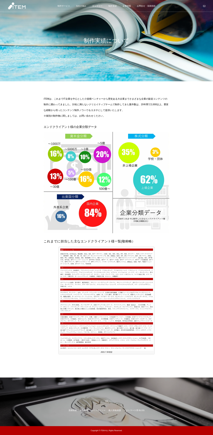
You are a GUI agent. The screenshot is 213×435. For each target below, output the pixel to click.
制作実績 (112, 6)
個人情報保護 (114, 410)
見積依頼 (72, 410)
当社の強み (81, 6)
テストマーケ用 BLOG (134, 410)
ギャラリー (97, 6)
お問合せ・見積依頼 (146, 6)
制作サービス (64, 6)
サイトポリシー (98, 410)
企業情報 (127, 6)
